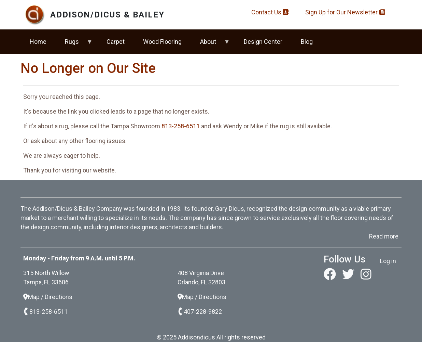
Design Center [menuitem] (263, 41)
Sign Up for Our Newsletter (345, 12)
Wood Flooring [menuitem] (162, 41)
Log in (388, 261)
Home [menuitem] (38, 41)
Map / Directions (47, 296)
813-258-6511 (180, 126)
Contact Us (270, 12)
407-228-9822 (200, 311)
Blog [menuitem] (307, 41)
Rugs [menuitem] (74, 44)
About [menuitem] (210, 44)
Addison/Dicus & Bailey (107, 15)
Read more (383, 236)
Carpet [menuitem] (116, 41)
